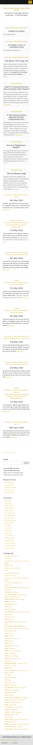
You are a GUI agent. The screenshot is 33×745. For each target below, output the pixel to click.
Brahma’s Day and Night (16, 220)
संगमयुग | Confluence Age (12, 702)
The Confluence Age (16, 173)
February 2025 (9, 538)
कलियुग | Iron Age (10, 602)
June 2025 (8, 528)
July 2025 (8, 525)
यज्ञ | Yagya (8, 675)
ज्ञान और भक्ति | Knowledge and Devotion (16, 396)
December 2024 (10, 543)
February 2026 (9, 508)
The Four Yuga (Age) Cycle (13, 224)
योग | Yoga (27, 338)
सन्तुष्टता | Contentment (12, 709)
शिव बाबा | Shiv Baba (22, 254)
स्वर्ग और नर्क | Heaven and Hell (14, 727)
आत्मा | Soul (16, 197)
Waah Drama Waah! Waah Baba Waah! (16, 9)
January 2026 (9, 510)
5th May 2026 (16, 288)
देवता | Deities (9, 619)
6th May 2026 (16, 258)
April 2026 (8, 503)
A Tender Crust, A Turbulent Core (16, 46)
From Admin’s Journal (12, 27)
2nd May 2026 (16, 367)
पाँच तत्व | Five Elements (12, 638)
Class (6, 570)
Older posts (9, 452)
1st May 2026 (16, 401)
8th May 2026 (16, 200)
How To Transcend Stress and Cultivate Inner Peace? (16, 87)
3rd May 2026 (16, 342)
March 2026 (9, 505)
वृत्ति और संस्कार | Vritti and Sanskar (15, 687)
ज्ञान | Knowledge (19, 284)
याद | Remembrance (11, 677)
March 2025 (9, 535)
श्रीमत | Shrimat (19, 312)
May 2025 (8, 530)
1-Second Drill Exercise (12, 556)
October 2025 (9, 518)
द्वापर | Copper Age (10, 631)
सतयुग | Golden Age (11, 704)
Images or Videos (22, 27)
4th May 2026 (16, 316)
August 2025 (9, 523)
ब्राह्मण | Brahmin (10, 648)
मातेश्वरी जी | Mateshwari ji (16, 398)
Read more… (7, 104)
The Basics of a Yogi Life (16, 60)
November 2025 (10, 515)
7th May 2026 (16, 230)
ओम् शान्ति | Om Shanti (16, 227)
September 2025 (10, 520)
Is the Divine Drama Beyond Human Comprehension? (16, 117)
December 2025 (10, 513)
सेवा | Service (9, 717)
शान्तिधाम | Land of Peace (12, 690)
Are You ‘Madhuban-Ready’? (16, 146)
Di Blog (10, 743)
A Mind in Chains (16, 31)
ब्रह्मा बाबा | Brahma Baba (12, 646)
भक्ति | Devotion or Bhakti (13, 651)
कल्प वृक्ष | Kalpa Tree (11, 604)
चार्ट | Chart (21, 338)
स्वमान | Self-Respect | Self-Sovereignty (17, 724)
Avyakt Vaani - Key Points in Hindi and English (16, 336)
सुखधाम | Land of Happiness (13, 712)
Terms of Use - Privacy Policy (10, 740)
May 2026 (8, 500)
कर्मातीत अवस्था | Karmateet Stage (10, 338)
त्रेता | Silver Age (9, 617)
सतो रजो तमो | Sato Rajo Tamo (14, 707)
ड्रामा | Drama (15, 254)
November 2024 (10, 545)
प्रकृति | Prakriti (9, 643)
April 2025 (8, 533)
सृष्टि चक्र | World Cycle (11, 714)
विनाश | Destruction (11, 685)
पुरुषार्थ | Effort (9, 641)
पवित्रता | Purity (9, 636)
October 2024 (9, 548)
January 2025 (9, 540)
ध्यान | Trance (9, 633)
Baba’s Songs (9, 565)
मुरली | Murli (8, 668)
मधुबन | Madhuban (10, 653)
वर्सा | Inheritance (10, 682)
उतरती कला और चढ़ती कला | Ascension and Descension (16, 394)
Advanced (16, 280)
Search (5, 459)
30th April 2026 (16, 427)
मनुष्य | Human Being (11, 656)
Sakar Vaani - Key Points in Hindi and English (16, 57)
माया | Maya (8, 661)
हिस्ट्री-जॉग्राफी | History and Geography (16, 729)
